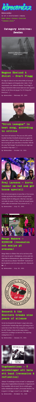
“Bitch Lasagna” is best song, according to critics (17, 127)
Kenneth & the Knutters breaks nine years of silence (17, 315)
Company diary (8, 20)
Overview (22, 18)
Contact (15, 18)
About (8, 18)
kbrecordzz (6, 13)
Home (3, 18)
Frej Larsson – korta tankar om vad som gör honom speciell (18, 186)
